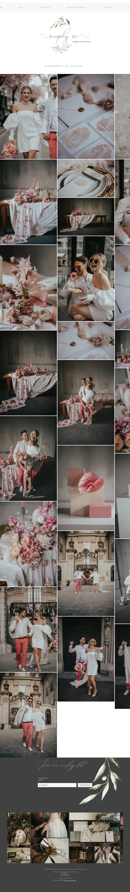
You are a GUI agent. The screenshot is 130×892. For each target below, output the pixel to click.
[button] (20, 7)
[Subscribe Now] (85, 785)
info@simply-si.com (65, 878)
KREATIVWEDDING (70, 880)
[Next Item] (119, 838)
